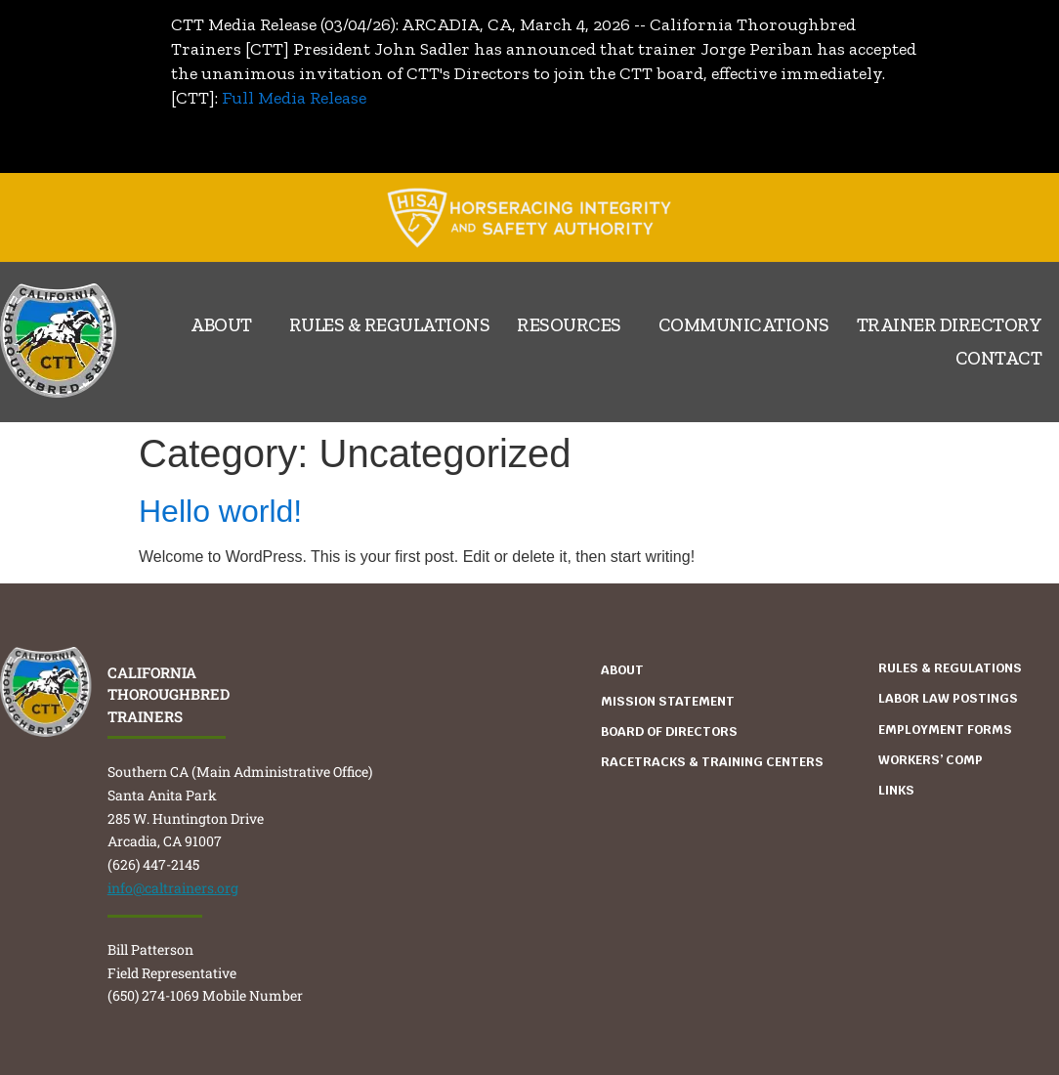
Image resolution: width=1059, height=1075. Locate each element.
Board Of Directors (669, 731)
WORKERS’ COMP (930, 760)
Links (896, 790)
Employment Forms (945, 729)
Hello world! (220, 511)
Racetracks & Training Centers (712, 761)
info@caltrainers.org (172, 888)
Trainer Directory (949, 325)
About (226, 325)
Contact (998, 358)
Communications (743, 325)
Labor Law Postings (948, 698)
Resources (574, 325)
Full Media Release (294, 97)
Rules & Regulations (389, 325)
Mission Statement (668, 701)
